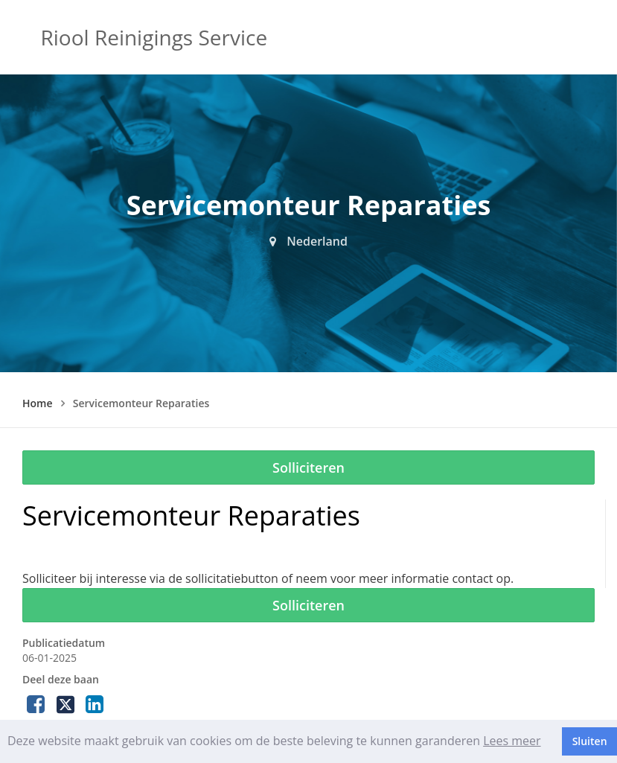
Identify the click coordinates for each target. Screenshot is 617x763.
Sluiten (589, 741)
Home (37, 403)
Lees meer (511, 740)
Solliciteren (308, 467)
